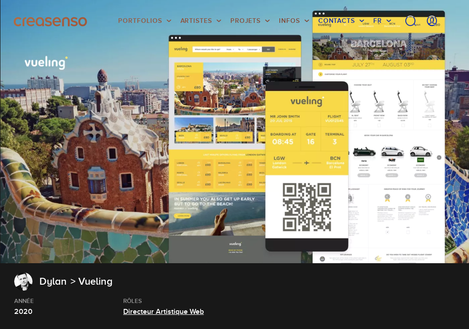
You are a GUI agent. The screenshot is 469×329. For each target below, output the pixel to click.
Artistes (196, 20)
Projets (245, 20)
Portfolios (140, 20)
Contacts (336, 20)
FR (377, 20)
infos (289, 20)
